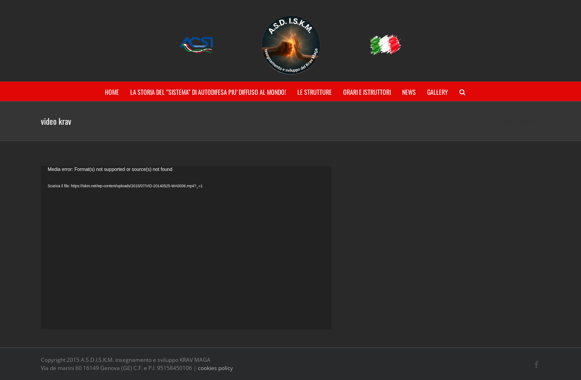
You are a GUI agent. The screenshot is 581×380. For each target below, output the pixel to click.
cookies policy (215, 368)
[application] (186, 247)
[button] (462, 91)
